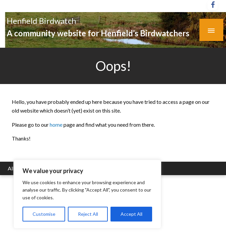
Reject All (88, 214)
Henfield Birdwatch (41, 21)
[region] (87, 194)
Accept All (131, 214)
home (56, 124)
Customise (44, 214)
